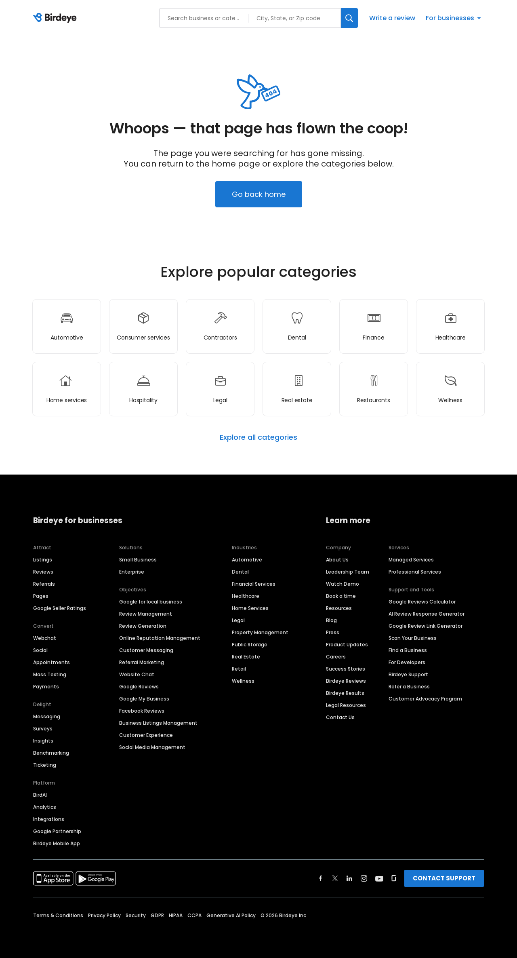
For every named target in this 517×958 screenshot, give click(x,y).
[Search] (349, 18)
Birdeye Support (408, 674)
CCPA (194, 915)
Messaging (46, 716)
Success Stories (345, 668)
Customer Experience (146, 735)
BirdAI (40, 794)
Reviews (43, 571)
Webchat (44, 638)
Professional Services (415, 571)
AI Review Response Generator (426, 613)
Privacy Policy (104, 915)
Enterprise (131, 571)
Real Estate (246, 656)
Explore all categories (258, 437)
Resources (339, 608)
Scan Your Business (413, 638)
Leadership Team (347, 571)
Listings (42, 559)
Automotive (247, 559)
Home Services (250, 608)
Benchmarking (51, 752)
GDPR (157, 915)
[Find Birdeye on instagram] (364, 878)
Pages (40, 596)
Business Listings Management (158, 723)
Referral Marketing (141, 662)
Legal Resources (346, 705)
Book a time (341, 596)
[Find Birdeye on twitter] (335, 878)
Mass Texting (49, 674)
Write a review (392, 18)
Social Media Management (152, 747)
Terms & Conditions (58, 915)
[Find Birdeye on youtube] (379, 878)
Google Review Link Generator (425, 625)
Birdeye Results (345, 693)
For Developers (407, 662)
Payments (46, 686)
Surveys (43, 728)
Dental (240, 571)
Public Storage (249, 644)
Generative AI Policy (231, 915)
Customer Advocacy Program (425, 698)
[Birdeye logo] (56, 18)
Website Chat (136, 674)
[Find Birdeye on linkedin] (349, 878)
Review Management (145, 613)
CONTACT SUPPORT (444, 878)
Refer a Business (409, 686)
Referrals (44, 583)
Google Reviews (139, 686)
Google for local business (150, 601)
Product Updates (347, 644)
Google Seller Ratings (59, 608)
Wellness (243, 680)
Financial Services (253, 583)
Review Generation (142, 625)
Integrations (48, 819)
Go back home (259, 194)
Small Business (138, 559)
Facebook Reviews (141, 710)
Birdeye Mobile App (56, 843)
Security (136, 915)
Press (332, 632)
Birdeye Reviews (346, 680)
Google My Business (144, 698)
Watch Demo (342, 583)
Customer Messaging (146, 650)
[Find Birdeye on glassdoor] (393, 878)
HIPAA (176, 915)
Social (40, 650)
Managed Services (411, 559)
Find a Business (408, 650)
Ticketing (44, 765)
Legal (238, 620)
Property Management (260, 632)
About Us (337, 559)
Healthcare (245, 596)
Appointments (51, 662)
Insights (43, 740)
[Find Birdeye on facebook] (320, 878)
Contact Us (340, 717)
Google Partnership (57, 831)
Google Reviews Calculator (422, 601)
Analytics (44, 807)
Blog (331, 620)
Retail (239, 668)
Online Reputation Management (159, 638)
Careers (336, 656)
